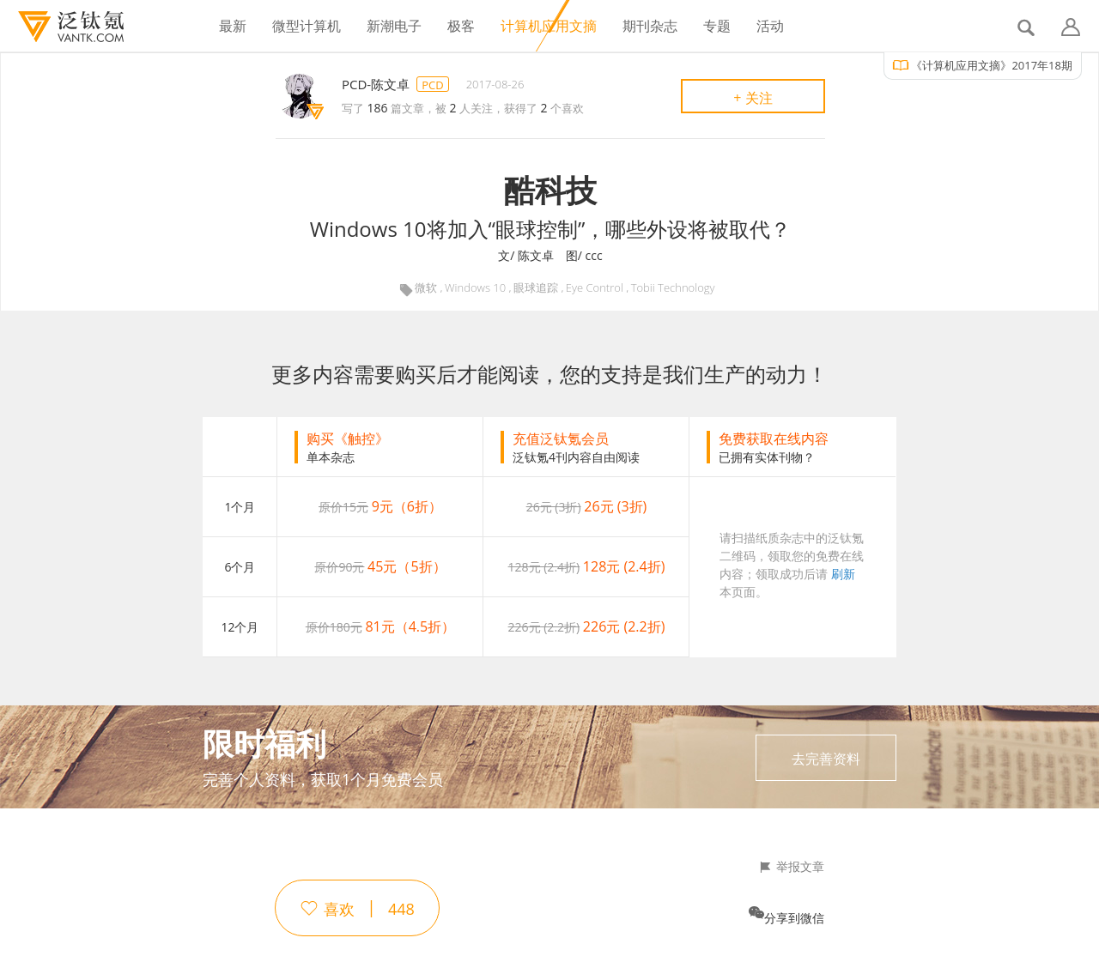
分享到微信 (794, 918)
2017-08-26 (495, 84)
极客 (461, 25)
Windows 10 (475, 287)
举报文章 (800, 867)
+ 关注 (752, 97)
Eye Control (594, 287)
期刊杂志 (649, 25)
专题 (717, 25)
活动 (770, 25)
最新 (232, 25)
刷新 (843, 574)
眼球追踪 (535, 287)
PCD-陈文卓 (376, 84)
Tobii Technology (673, 287)
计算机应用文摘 (549, 25)
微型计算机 (306, 25)
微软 (426, 287)
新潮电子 (394, 25)
